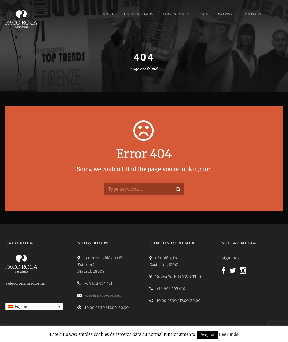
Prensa (225, 14)
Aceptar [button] (208, 334)
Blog (203, 14)
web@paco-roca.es (103, 295)
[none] (34, 306)
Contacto (252, 14)
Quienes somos (138, 14)
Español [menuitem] (22, 306)
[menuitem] (34, 306)
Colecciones (176, 14)
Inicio (107, 14)
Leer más (228, 334)
